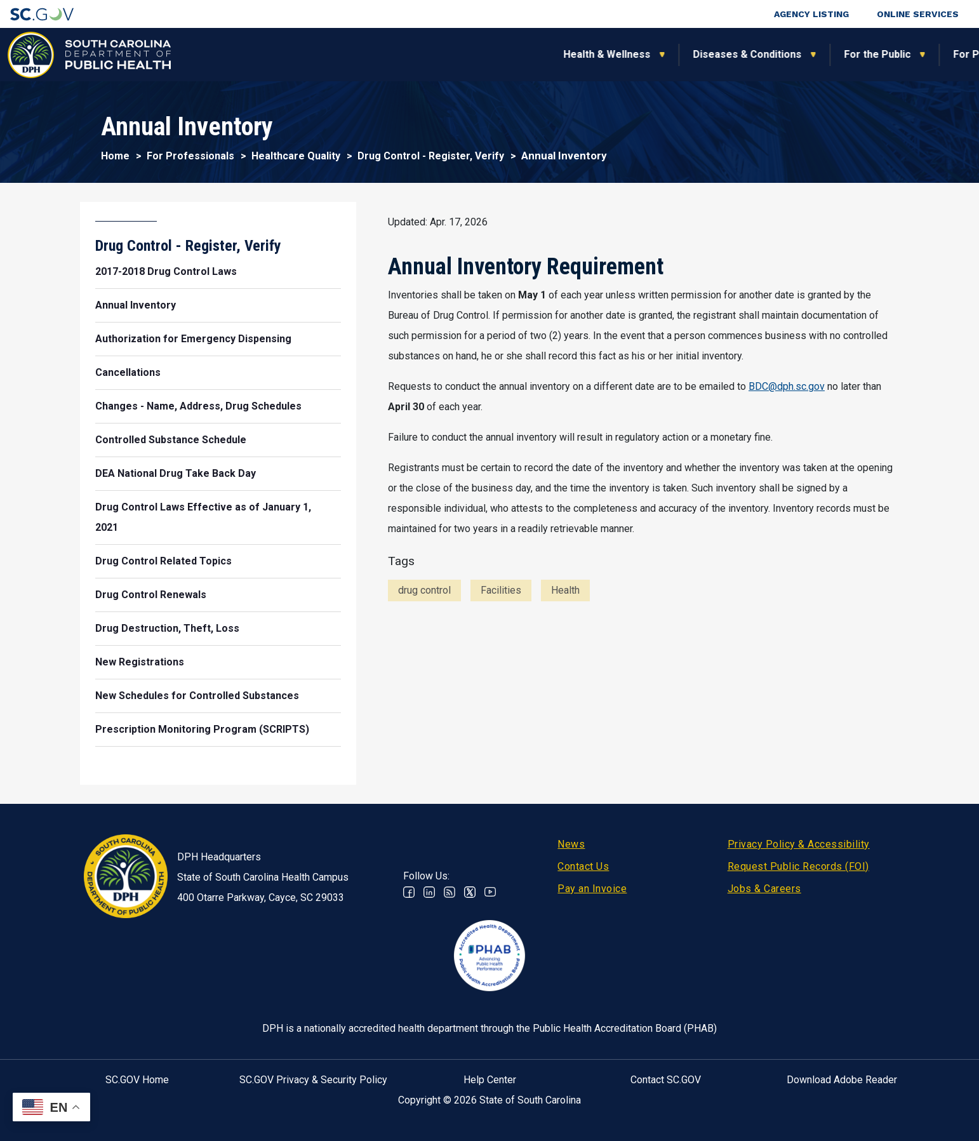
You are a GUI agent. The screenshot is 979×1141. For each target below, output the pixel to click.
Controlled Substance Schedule (170, 440)
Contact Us (583, 866)
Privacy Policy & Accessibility (799, 844)
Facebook (409, 892)
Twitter (470, 892)
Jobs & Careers (764, 889)
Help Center (489, 1080)
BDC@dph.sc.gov (787, 386)
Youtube (490, 892)
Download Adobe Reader (842, 1080)
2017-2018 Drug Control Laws (166, 271)
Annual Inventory (135, 305)
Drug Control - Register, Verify (430, 156)
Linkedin (429, 892)
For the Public (568, 54)
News (571, 844)
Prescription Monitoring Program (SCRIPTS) (202, 729)
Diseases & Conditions (438, 54)
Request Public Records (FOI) (798, 866)
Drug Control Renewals (150, 595)
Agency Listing (811, 14)
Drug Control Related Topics (163, 561)
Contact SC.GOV (665, 1080)
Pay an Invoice (592, 889)
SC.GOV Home (137, 1080)
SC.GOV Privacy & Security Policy (313, 1080)
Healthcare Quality (295, 156)
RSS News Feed (449, 892)
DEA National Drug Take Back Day (175, 473)
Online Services (918, 14)
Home (115, 156)
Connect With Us (886, 54)
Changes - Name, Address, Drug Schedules (198, 406)
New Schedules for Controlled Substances (197, 696)
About (789, 54)
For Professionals (688, 54)
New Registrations (139, 662)
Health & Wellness (298, 54)
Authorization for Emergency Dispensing (193, 339)
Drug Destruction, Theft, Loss (167, 628)
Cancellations (128, 372)
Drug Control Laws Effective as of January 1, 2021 (203, 517)
